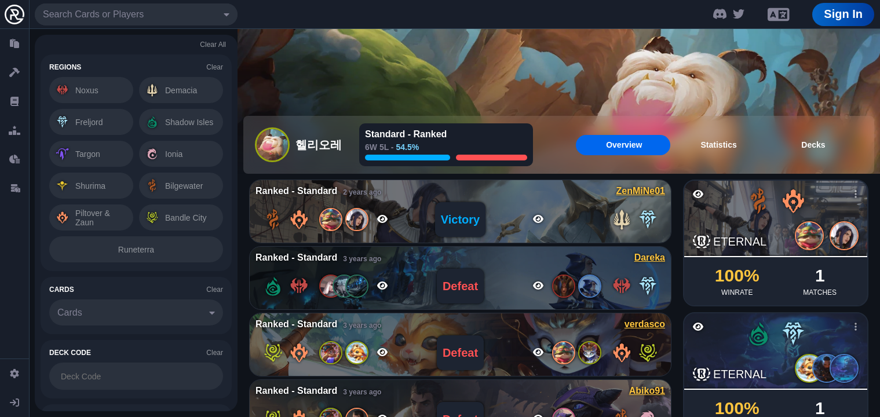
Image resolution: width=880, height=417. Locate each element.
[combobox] (136, 14)
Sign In (843, 14)
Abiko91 (647, 391)
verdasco (645, 324)
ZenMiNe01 (640, 191)
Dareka (649, 257)
